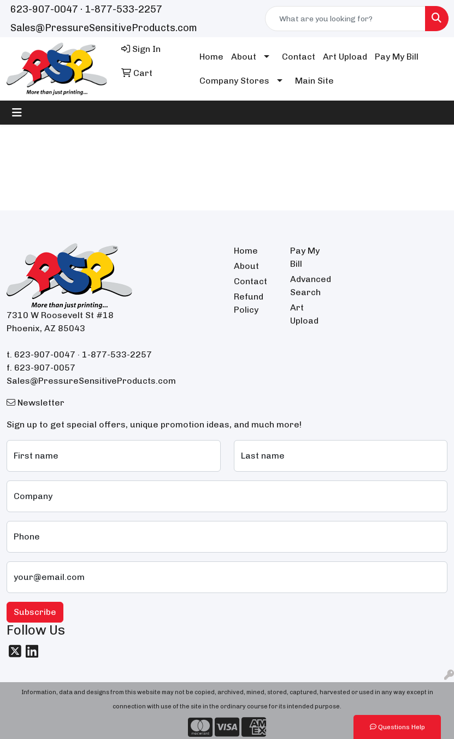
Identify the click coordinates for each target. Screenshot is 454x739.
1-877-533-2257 (123, 9)
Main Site (314, 80)
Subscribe (35, 612)
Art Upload (345, 56)
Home (211, 56)
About (243, 56)
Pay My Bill (396, 56)
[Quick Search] (345, 18)
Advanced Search (310, 285)
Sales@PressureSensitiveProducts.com (103, 28)
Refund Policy (248, 303)
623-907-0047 (44, 9)
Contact (298, 56)
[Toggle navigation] (16, 112)
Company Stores (234, 80)
